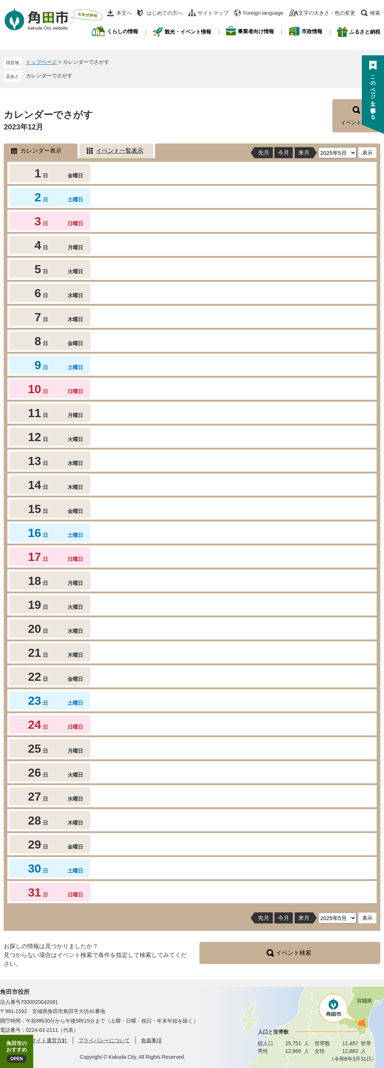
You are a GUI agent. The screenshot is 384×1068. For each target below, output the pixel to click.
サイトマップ (213, 13)
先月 (263, 152)
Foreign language (263, 13)
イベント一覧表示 (119, 151)
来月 (303, 152)
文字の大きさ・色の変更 (326, 13)
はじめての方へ (165, 13)
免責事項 (151, 1040)
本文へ (124, 13)
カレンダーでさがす (49, 76)
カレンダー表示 (41, 151)
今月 (283, 152)
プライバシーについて (104, 1040)
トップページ (41, 62)
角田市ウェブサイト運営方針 (33, 1040)
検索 (375, 13)
